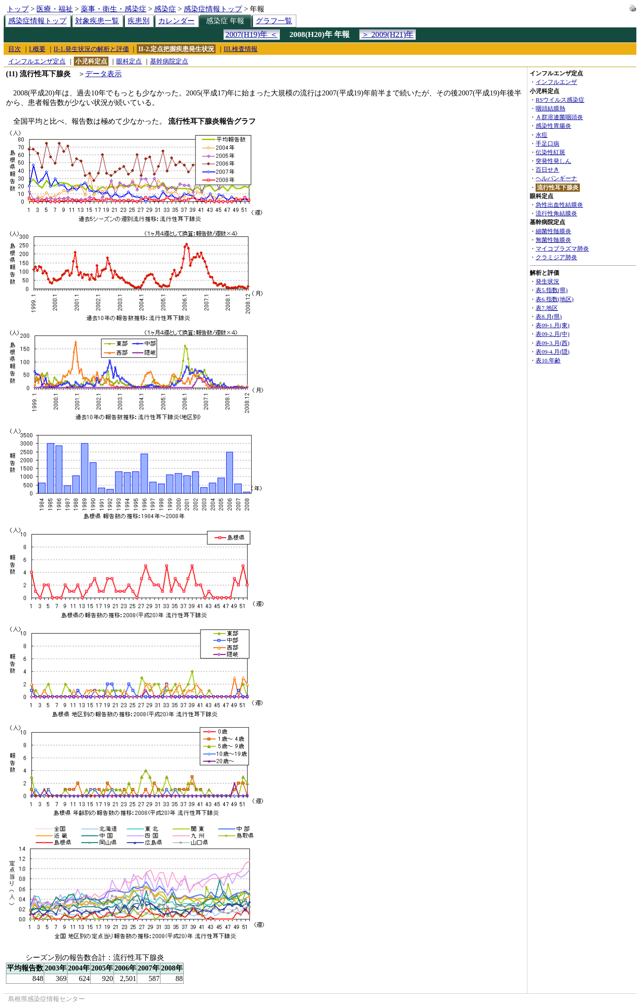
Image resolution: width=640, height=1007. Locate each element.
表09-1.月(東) (552, 325)
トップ (18, 9)
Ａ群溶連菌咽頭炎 (559, 117)
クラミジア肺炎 (556, 257)
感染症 (165, 9)
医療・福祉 (54, 9)
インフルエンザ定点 (37, 61)
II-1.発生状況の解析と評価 (91, 48)
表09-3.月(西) (552, 343)
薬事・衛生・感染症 (113, 9)
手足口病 (547, 144)
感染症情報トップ (213, 9)
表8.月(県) (549, 317)
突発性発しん (553, 161)
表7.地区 (547, 308)
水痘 (541, 135)
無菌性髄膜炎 (553, 240)
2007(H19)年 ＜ (252, 34)
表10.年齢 (548, 360)
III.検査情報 (241, 48)
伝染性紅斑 (550, 152)
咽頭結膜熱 (550, 108)
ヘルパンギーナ (556, 178)
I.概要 (37, 48)
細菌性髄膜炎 (553, 231)
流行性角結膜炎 (556, 213)
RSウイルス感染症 (560, 100)
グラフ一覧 (274, 21)
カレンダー (176, 21)
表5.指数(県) (552, 290)
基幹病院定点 (169, 61)
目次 (14, 48)
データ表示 (103, 74)
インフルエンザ (556, 82)
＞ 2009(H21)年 (387, 34)
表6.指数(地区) (554, 299)
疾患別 (139, 21)
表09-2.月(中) (552, 334)
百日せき (547, 170)
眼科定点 (129, 61)
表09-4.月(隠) (552, 352)
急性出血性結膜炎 (559, 205)
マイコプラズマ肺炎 (562, 249)
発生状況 (547, 281)
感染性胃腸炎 (553, 126)
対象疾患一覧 (97, 21)
